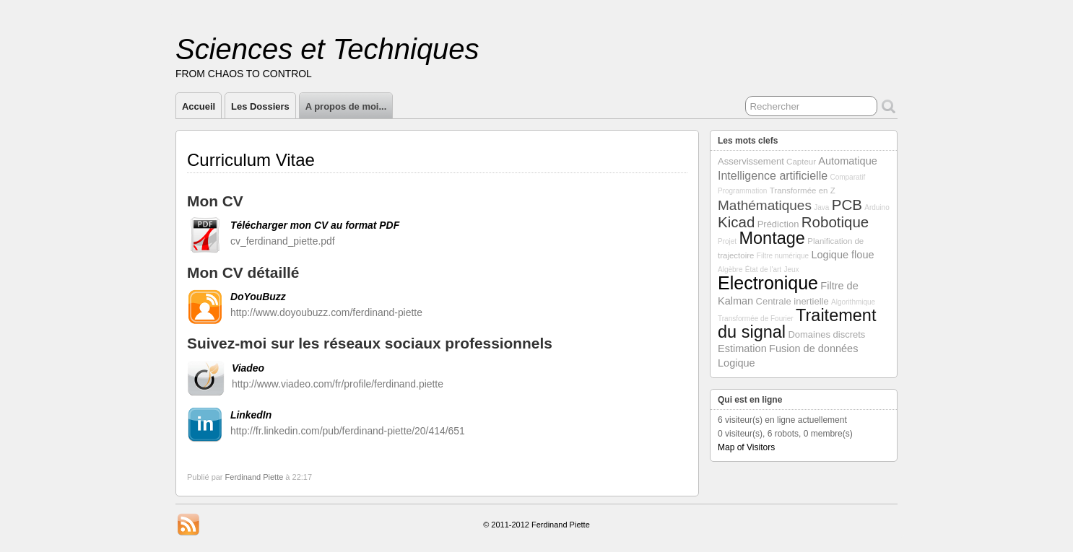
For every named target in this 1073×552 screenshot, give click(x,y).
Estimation (742, 348)
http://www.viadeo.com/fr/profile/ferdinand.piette (337, 384)
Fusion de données (813, 348)
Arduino (876, 207)
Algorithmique (853, 302)
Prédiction (778, 224)
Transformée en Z (802, 190)
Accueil (198, 106)
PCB (847, 204)
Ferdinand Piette (254, 477)
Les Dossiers (260, 106)
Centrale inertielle (792, 301)
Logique (736, 363)
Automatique (847, 161)
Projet (727, 241)
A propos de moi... (346, 106)
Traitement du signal (797, 323)
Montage (771, 238)
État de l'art (763, 269)
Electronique (768, 283)
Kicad (736, 222)
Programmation (742, 191)
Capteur (801, 161)
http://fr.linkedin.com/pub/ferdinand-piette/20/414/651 (347, 431)
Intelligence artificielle (772, 176)
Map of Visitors (746, 447)
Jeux (791, 269)
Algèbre (730, 269)
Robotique (835, 222)
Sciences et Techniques (327, 49)
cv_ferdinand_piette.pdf (282, 241)
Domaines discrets (826, 334)
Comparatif (847, 177)
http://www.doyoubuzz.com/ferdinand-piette (326, 312)
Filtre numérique (783, 256)
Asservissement (751, 161)
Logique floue (842, 254)
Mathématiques (765, 205)
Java (821, 207)
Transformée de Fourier (756, 319)
